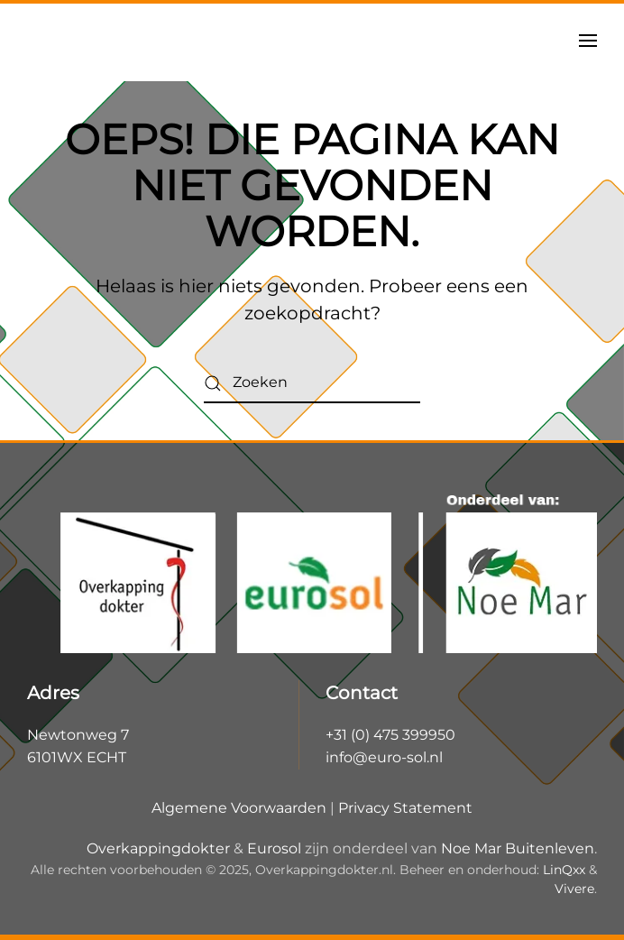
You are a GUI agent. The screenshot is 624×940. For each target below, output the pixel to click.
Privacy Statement (405, 807)
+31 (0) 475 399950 (390, 734)
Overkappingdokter (158, 848)
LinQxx (564, 870)
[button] (588, 40)
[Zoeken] (312, 383)
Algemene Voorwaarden (238, 807)
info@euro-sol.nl (384, 757)
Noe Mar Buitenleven (517, 848)
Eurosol (274, 848)
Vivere (574, 888)
